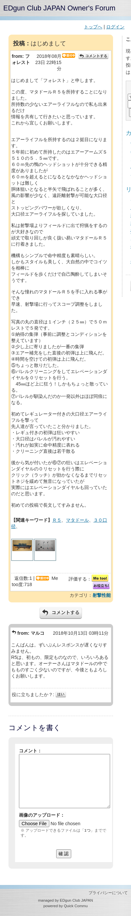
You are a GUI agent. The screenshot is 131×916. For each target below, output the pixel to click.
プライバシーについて (108, 893)
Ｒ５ (56, 520)
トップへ (93, 26)
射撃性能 (101, 595)
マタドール (77, 520)
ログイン (115, 26)
